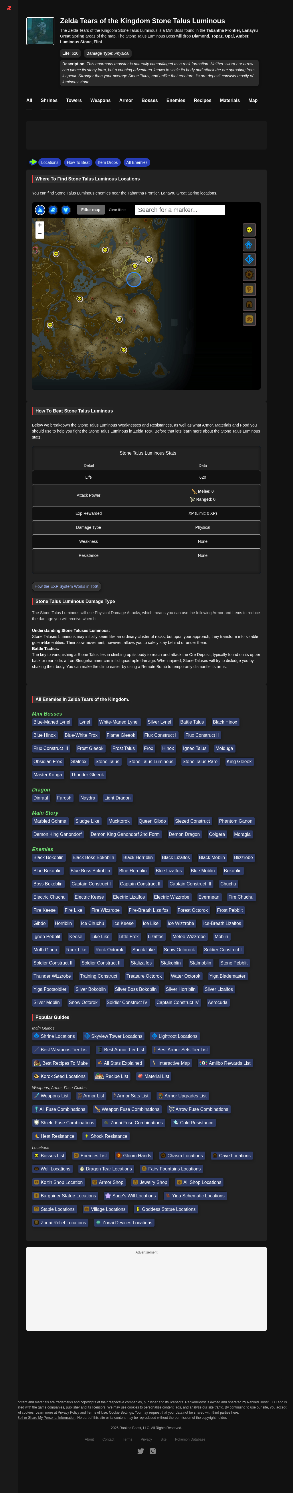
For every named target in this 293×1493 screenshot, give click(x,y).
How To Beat (78, 162)
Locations (49, 162)
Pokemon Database (190, 1439)
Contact (108, 1439)
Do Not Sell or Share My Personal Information (40, 1418)
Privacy (146, 1439)
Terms (127, 1439)
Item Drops (108, 162)
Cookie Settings (121, 1413)
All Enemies (137, 162)
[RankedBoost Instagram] (153, 1451)
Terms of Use (97, 1413)
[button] (105, 249)
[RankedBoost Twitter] (140, 1451)
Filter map (90, 209)
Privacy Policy (68, 1413)
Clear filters (117, 210)
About (89, 1439)
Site (164, 1439)
